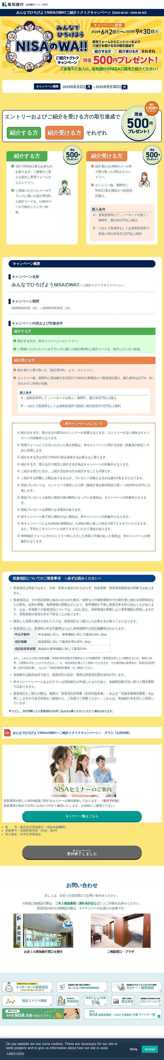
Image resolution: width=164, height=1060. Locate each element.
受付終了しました (82, 852)
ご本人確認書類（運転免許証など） (79, 903)
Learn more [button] (15, 1053)
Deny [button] (133, 1049)
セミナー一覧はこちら (82, 816)
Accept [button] (150, 1049)
